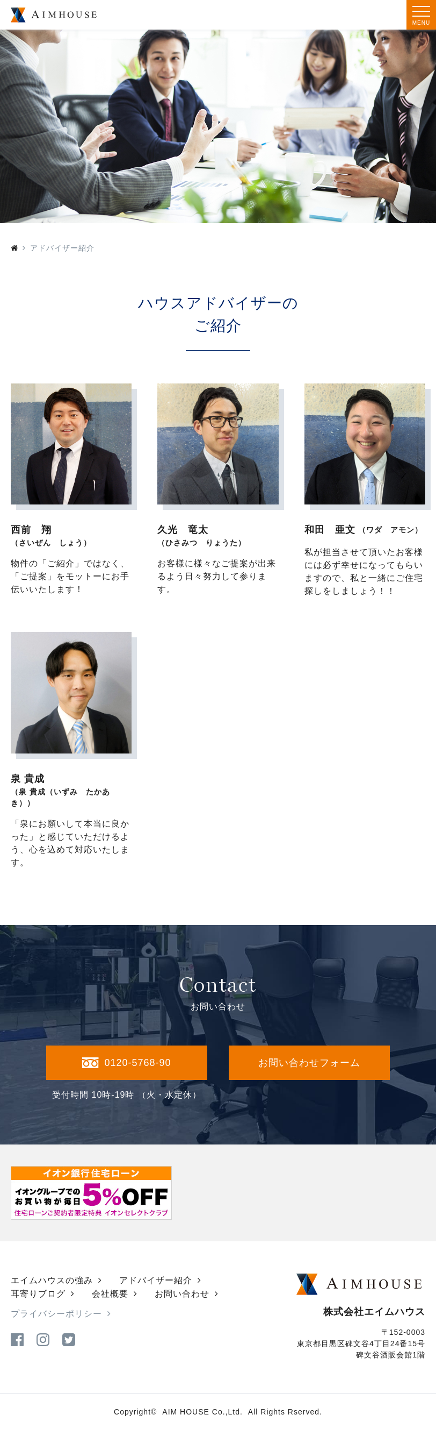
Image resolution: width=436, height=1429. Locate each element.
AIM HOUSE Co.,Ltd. (202, 1411)
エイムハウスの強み (52, 1280)
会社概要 (110, 1293)
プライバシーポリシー (56, 1313)
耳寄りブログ (38, 1293)
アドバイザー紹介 (155, 1280)
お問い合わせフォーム (309, 1062)
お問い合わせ (182, 1293)
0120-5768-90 (126, 1062)
